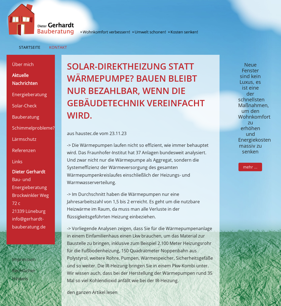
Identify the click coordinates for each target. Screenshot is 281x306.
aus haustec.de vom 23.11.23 (97, 133)
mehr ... (250, 167)
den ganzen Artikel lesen (92, 292)
